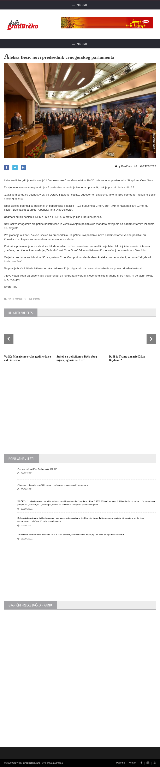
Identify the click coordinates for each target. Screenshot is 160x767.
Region (34, 299)
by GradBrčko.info (126, 166)
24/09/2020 (148, 166)
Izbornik (80, 5)
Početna (120, 762)
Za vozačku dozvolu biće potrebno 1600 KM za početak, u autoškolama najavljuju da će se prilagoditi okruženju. (70, 534)
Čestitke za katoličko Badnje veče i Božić (37, 469)
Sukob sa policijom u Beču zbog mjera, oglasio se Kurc (77, 358)
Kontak (132, 762)
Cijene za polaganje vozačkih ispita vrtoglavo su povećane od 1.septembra (52, 485)
